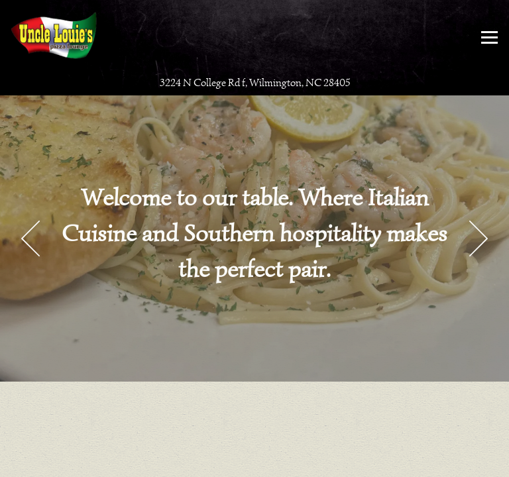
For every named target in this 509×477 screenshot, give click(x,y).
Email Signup (254, 463)
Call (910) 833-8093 (255, 436)
